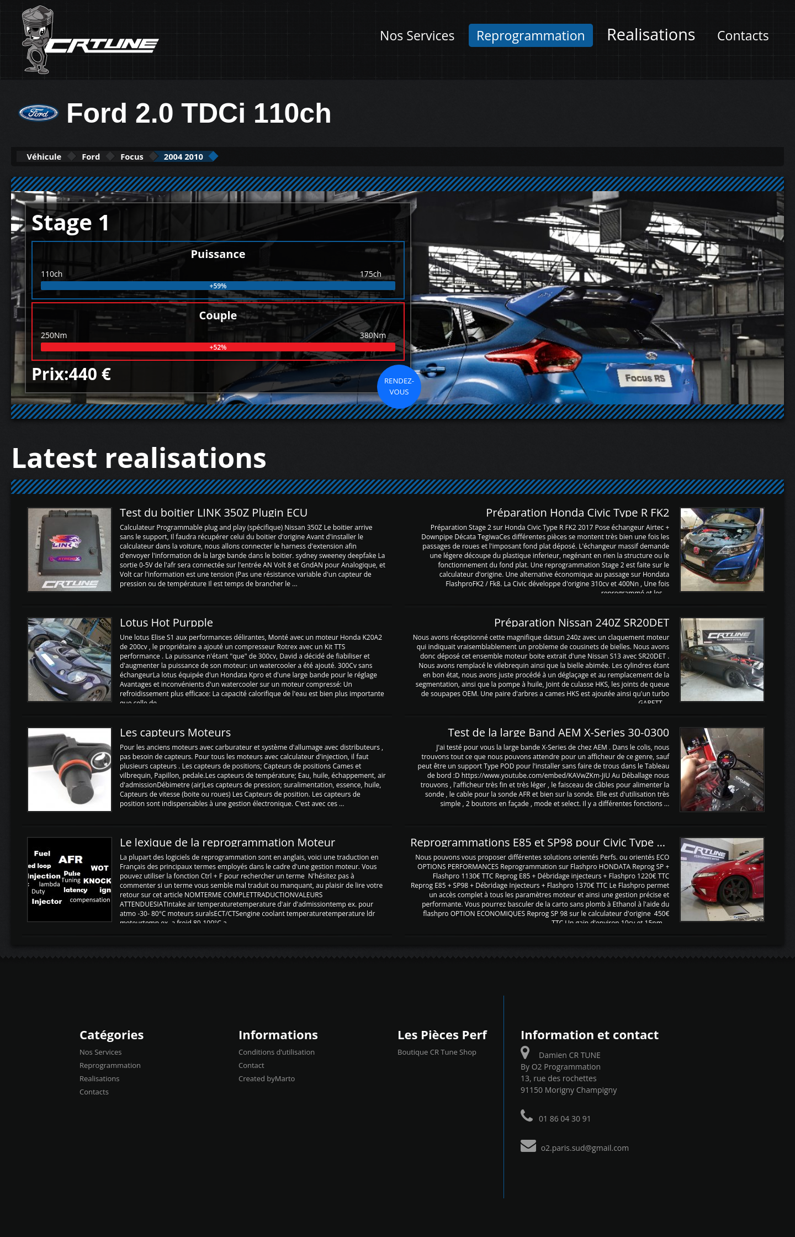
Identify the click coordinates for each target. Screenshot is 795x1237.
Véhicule (53, 156)
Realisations (651, 34)
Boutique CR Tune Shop (437, 1051)
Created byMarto (267, 1077)
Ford (117, 156)
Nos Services (417, 35)
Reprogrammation (530, 35)
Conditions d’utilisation (277, 1051)
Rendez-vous (399, 385)
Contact (251, 1064)
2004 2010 (243, 156)
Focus (174, 156)
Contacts (743, 35)
